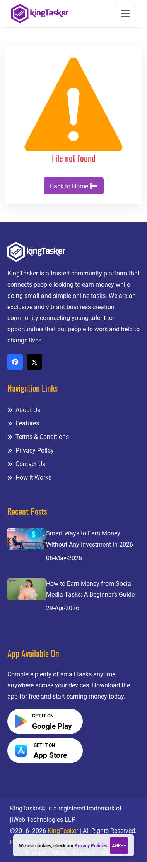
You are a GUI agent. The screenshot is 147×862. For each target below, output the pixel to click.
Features (23, 423)
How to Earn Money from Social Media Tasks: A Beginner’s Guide (90, 589)
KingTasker (63, 830)
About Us (23, 410)
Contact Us (26, 464)
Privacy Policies (91, 845)
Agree (119, 845)
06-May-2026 (64, 558)
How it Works (29, 477)
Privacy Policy (30, 450)
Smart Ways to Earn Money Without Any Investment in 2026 (89, 539)
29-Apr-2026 (62, 608)
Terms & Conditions (38, 436)
